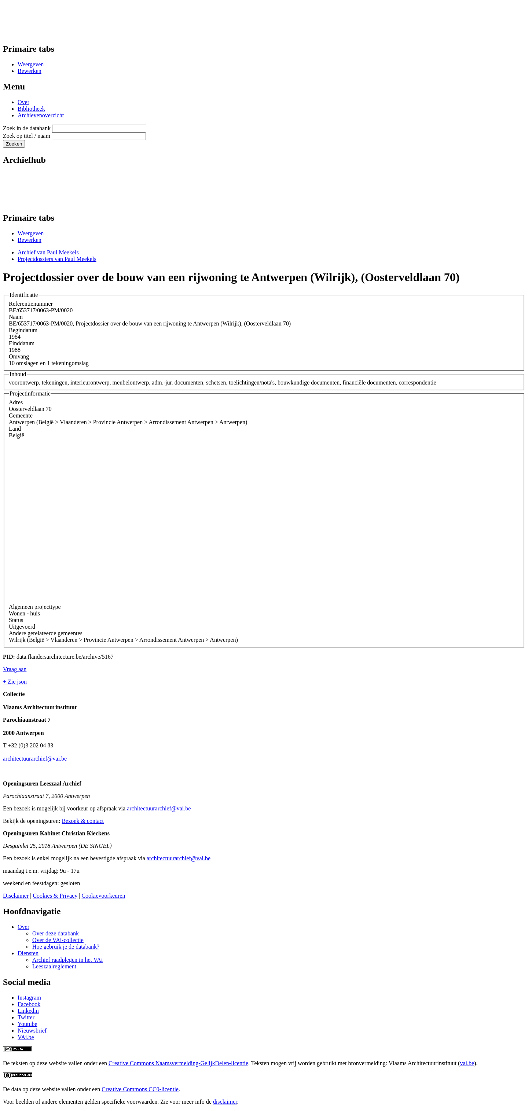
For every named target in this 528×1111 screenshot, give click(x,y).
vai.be (467, 1063)
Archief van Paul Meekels (48, 252)
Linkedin (28, 1011)
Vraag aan (14, 669)
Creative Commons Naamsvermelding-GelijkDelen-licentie (178, 1063)
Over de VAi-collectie (58, 940)
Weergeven (31, 64)
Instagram (29, 997)
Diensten (28, 953)
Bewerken (29, 71)
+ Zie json (15, 681)
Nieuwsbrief (32, 1030)
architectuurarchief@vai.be (35, 758)
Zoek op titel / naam (26, 136)
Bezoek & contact (83, 821)
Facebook (29, 1004)
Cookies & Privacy (55, 896)
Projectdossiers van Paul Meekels (57, 259)
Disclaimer (16, 896)
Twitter (26, 1017)
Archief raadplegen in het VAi (67, 960)
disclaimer (225, 1102)
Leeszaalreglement (54, 966)
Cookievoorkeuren (103, 896)
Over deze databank (55, 933)
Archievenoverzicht (41, 115)
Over (23, 102)
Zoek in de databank (27, 128)
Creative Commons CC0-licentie (140, 1089)
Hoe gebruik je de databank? (65, 946)
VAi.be (26, 1037)
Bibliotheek (31, 109)
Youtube (27, 1024)
